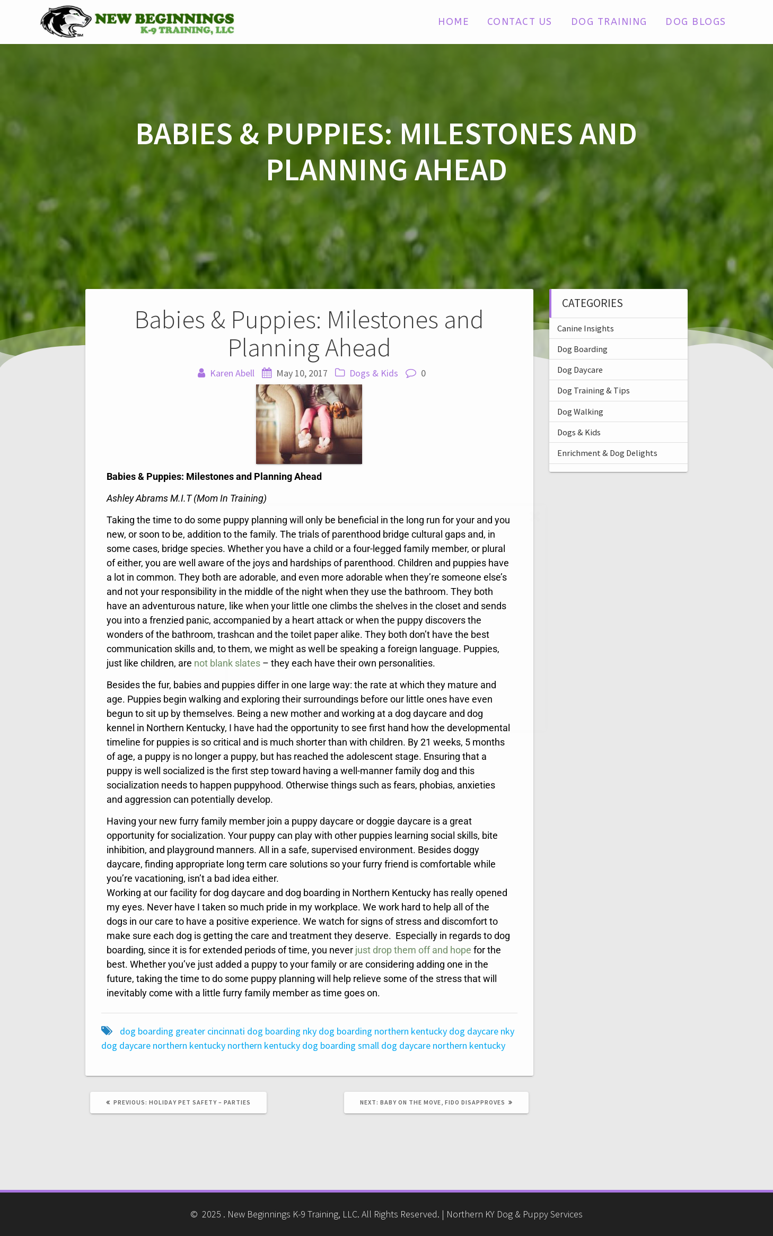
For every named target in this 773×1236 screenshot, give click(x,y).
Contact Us (519, 22)
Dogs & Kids (373, 373)
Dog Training (609, 22)
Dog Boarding (582, 349)
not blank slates (227, 663)
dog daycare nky (481, 1031)
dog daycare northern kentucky (163, 1045)
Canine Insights (585, 328)
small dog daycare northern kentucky (431, 1045)
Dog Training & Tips (593, 390)
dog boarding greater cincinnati (182, 1031)
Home (453, 22)
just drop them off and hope (413, 950)
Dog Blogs (695, 22)
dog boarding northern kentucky (383, 1031)
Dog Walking (580, 411)
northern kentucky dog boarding (291, 1045)
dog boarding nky (282, 1031)
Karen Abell (232, 373)
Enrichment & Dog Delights (607, 453)
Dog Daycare (580, 369)
